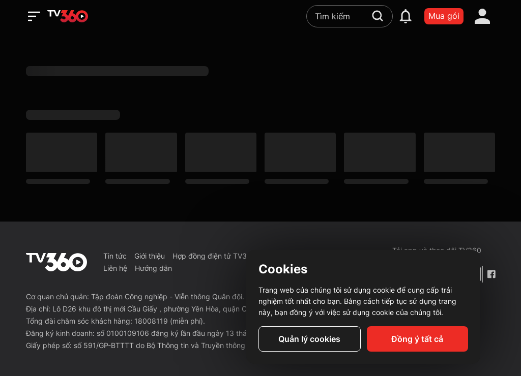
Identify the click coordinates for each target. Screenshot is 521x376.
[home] (67, 16)
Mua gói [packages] (443, 16)
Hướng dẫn (153, 268)
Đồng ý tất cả (417, 339)
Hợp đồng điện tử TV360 (214, 256)
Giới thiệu (149, 256)
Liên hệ (115, 268)
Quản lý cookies (309, 339)
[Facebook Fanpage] (491, 274)
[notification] (405, 16)
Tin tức (115, 256)
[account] (482, 16)
